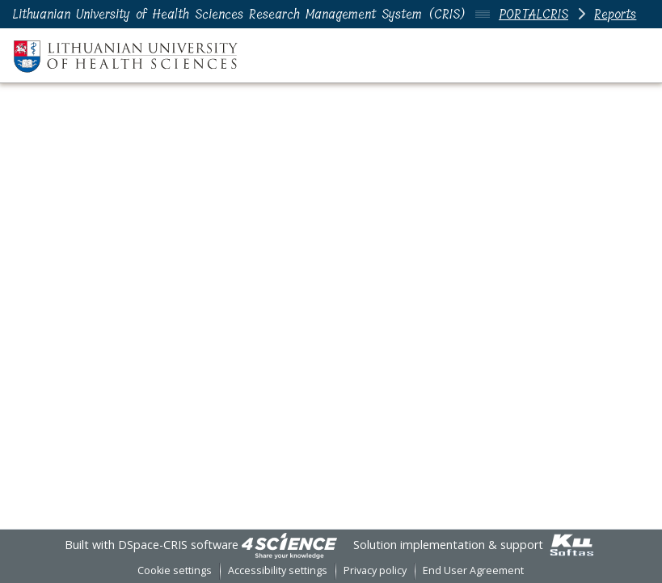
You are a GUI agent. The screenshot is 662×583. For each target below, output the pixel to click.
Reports (615, 14)
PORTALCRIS (533, 14)
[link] (289, 544)
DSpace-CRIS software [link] (178, 544)
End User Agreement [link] (473, 570)
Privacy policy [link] (375, 570)
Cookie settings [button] (174, 570)
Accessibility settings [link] (277, 570)
